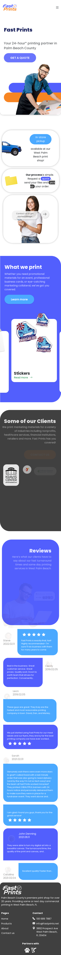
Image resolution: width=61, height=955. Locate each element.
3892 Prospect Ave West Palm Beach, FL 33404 (47, 932)
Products (6, 923)
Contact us (7, 933)
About (5, 928)
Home (4, 918)
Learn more (19, 299)
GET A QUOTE (20, 59)
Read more (19, 388)
